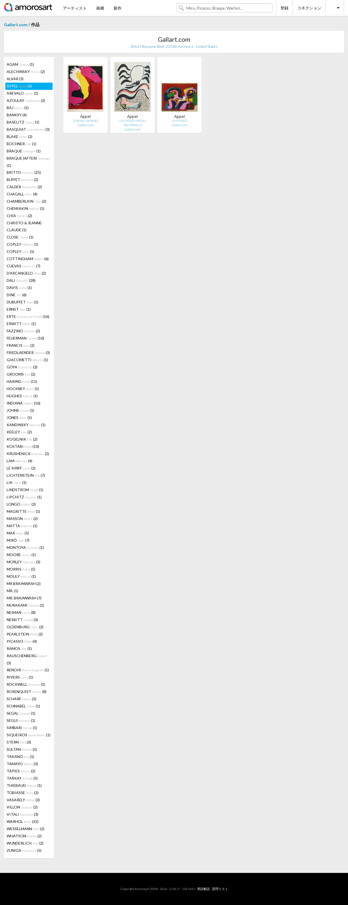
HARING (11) (22, 381)
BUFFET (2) (22, 179)
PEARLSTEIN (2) (25, 634)
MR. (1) (12, 590)
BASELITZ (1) (23, 122)
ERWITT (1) (21, 323)
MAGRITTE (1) (23, 511)
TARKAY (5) (22, 778)
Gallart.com (16, 24)
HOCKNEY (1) (23, 388)
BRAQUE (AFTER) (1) (28, 162)
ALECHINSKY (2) (26, 71)
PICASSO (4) (22, 641)
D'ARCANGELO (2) (26, 273)
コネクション (309, 7)
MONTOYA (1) (25, 547)
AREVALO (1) (22, 93)
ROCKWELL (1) (26, 684)
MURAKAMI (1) (25, 605)
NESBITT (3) (22, 619)
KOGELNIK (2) (22, 439)
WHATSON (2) (24, 836)
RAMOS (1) (19, 648)
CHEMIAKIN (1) (25, 208)
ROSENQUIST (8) (26, 691)
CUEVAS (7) (23, 266)
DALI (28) (21, 280)
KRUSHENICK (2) (28, 453)
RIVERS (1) (20, 677)
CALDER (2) (24, 186)
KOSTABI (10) (23, 446)
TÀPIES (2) (21, 771)
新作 (118, 8)
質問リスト (220, 889)
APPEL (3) (19, 86)
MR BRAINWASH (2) (24, 583)
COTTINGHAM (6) (28, 258)
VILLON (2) (22, 807)
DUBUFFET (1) (22, 302)
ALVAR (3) (15, 78)
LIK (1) (16, 482)
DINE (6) (16, 294)
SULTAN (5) (22, 749)
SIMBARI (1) (22, 727)
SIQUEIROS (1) (28, 735)
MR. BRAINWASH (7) (24, 598)
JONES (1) (19, 417)
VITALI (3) (22, 814)
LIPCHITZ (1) (24, 497)
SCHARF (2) (21, 698)
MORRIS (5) (21, 569)
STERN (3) (19, 742)
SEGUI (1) (21, 720)
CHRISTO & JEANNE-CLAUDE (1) (25, 226)
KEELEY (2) (19, 432)
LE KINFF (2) (21, 468)
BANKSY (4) (17, 115)
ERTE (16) (28, 316)
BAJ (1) (18, 107)
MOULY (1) (21, 576)
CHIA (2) (19, 215)
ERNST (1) (19, 309)
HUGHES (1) (22, 396)
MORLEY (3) (23, 562)
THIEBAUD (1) (24, 785)
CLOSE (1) (20, 237)
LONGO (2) (21, 504)
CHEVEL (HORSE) (85, 121)
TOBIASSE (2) (22, 792)
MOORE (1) (21, 554)
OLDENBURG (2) (25, 627)
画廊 (100, 8)
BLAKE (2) (19, 136)
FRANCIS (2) (20, 345)
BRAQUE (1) (24, 151)
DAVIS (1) (19, 287)
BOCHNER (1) (21, 143)
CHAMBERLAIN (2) (26, 201)
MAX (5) (18, 533)
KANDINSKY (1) (26, 424)
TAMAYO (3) (22, 763)
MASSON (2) (22, 518)
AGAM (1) (20, 64)
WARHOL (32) (22, 821)
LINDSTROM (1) (25, 489)
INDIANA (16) (23, 403)
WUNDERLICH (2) (25, 843)
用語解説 (203, 889)
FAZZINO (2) (23, 331)
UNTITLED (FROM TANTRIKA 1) (132, 123)
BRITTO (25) (24, 172)
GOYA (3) (22, 367)
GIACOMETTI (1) (27, 359)
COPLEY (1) (22, 244)
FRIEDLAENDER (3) (28, 352)
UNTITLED (179, 121)
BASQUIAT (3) (28, 129)
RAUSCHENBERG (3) (27, 659)
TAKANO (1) (20, 756)
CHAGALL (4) (22, 194)
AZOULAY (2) (26, 100)
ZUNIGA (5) (24, 850)
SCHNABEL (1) (23, 706)
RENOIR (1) (28, 670)
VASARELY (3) (23, 800)
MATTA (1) (22, 525)
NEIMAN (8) (21, 612)
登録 (284, 7)
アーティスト (75, 8)
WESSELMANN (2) (25, 828)
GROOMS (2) (21, 374)
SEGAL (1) (21, 713)
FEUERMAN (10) (25, 338)
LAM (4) (19, 461)
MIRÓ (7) (18, 540)
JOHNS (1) (20, 410)
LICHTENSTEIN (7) (26, 475)
